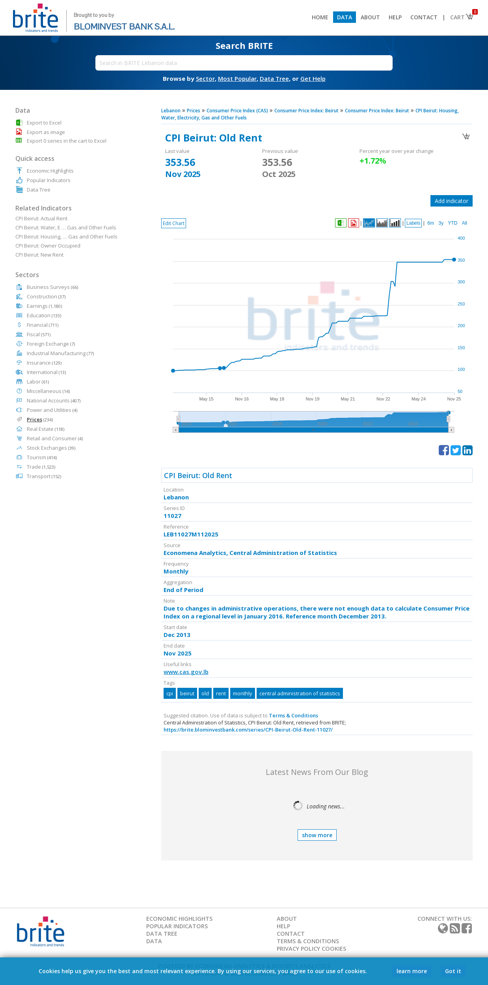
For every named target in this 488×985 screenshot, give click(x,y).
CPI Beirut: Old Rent (198, 475)
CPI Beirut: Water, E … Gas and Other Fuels (65, 227)
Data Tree (38, 189)
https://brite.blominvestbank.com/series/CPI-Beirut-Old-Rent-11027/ (248, 729)
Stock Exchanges (51, 447)
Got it (453, 971)
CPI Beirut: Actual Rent (41, 218)
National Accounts (53, 400)
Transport (44, 476)
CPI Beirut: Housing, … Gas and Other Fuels (66, 236)
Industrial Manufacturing (60, 353)
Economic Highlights (50, 170)
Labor (38, 381)
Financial (42, 324)
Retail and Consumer (55, 438)
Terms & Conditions (293, 715)
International (46, 372)
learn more (412, 971)
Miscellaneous (48, 391)
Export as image (46, 132)
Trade (41, 466)
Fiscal (38, 334)
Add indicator (451, 201)
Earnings (44, 305)
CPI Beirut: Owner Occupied (47, 245)
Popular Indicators (49, 180)
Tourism (42, 457)
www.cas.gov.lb (186, 672)
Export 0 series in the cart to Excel (66, 140)
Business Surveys (52, 286)
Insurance (44, 362)
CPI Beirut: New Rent (39, 254)
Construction (46, 296)
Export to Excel (44, 122)
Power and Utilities (52, 409)
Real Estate (45, 428)
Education (44, 315)
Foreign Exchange (51, 343)
